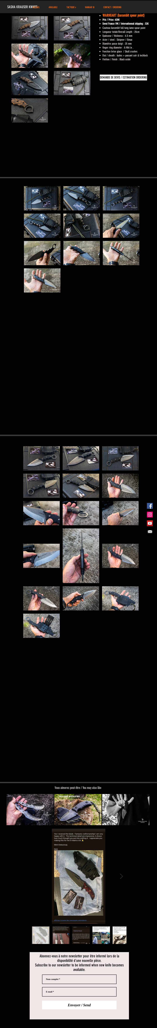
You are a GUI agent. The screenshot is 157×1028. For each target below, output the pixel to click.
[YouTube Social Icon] (150, 523)
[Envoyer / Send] (79, 1005)
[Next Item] (121, 876)
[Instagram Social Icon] (150, 514)
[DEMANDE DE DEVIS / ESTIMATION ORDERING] (123, 77)
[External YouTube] (79, 150)
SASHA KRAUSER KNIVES (22, 7)
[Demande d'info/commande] (150, 532)
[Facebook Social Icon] (150, 506)
